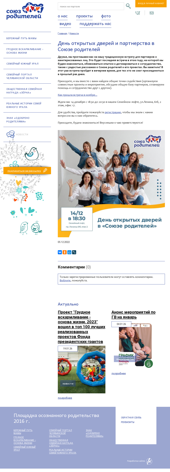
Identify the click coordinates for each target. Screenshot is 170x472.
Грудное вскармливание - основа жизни (25, 50)
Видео (65, 23)
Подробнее (65, 397)
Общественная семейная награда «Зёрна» (24, 90)
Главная (62, 33)
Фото (106, 15)
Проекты (84, 15)
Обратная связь (131, 417)
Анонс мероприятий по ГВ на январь (134, 314)
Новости (22, 134)
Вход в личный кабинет (151, 4)
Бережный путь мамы (21, 38)
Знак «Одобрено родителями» (18, 119)
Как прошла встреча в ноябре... (77, 95)
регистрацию (113, 112)
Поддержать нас (95, 23)
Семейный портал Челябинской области (22, 76)
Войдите (65, 280)
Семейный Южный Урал (22, 63)
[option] (111, 183)
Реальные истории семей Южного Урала (23, 105)
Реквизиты (127, 422)
